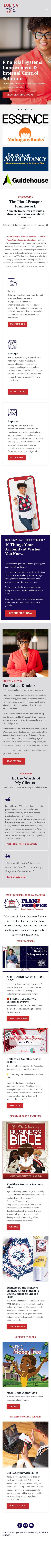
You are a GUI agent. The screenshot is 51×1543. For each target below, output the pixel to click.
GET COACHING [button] (16, 458)
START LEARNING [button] (17, 324)
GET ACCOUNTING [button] (18, 392)
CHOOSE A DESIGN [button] (17, 1327)
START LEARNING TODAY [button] (20, 95)
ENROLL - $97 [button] (15, 1105)
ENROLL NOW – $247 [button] (18, 1018)
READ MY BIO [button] (14, 761)
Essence (25, 732)
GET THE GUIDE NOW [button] (20, 613)
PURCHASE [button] (13, 1227)
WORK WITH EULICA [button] (18, 1506)
